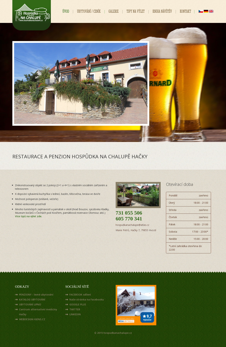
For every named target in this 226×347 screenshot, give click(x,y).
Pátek (188, 224)
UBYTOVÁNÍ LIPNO (30, 304)
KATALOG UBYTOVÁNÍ (32, 299)
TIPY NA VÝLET (135, 11)
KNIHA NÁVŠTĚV (162, 11)
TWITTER (75, 309)
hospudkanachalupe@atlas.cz (132, 225)
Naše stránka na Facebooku (86, 299)
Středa (188, 210)
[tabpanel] (80, 83)
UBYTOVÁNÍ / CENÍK (88, 11)
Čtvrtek (188, 217)
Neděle (188, 239)
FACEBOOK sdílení (80, 294)
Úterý (188, 203)
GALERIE (114, 11)
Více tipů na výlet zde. (28, 216)
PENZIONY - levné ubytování (36, 294)
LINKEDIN (75, 314)
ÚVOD (66, 11)
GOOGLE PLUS (77, 304)
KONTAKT (185, 11)
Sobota (188, 231)
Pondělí (188, 195)
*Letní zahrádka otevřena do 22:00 (185, 247)
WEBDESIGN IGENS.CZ (32, 319)
